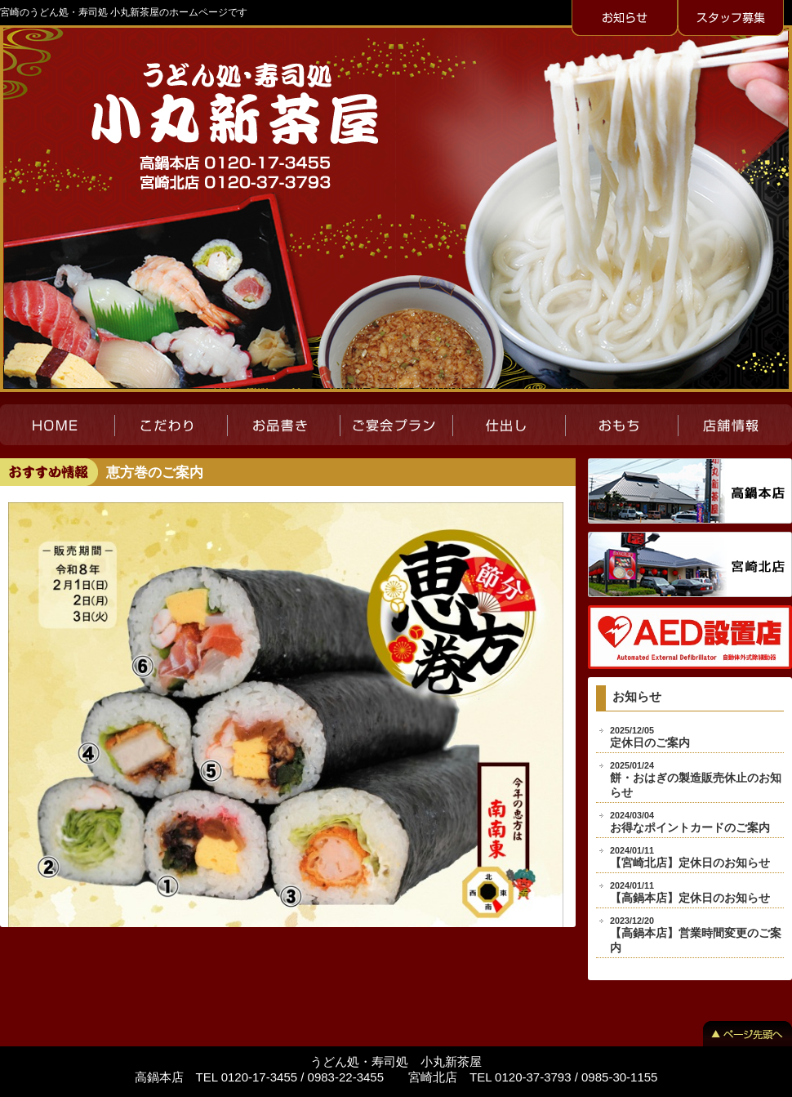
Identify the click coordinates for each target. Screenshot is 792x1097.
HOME (57, 424)
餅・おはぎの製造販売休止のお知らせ (695, 779)
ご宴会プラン (396, 424)
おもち (621, 424)
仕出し (508, 424)
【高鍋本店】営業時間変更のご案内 (695, 935)
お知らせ (625, 19)
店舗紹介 (735, 424)
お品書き (283, 424)
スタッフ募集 (731, 19)
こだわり (170, 424)
